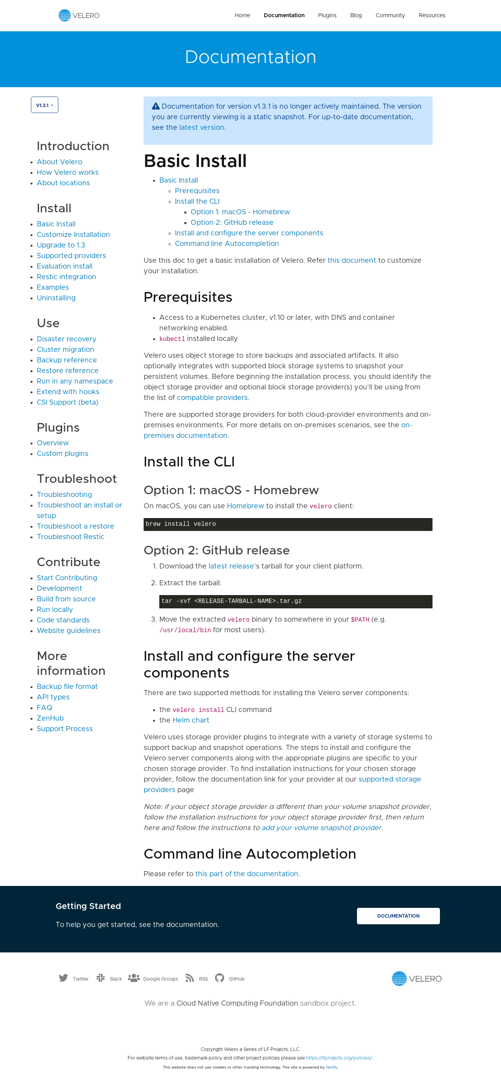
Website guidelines (69, 631)
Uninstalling (56, 298)
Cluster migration (65, 349)
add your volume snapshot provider (321, 828)
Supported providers (71, 256)
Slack (116, 979)
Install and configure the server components (249, 233)
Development (59, 588)
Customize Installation (73, 234)
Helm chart (191, 720)
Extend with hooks (68, 392)
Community (390, 15)
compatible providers (212, 398)
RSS (203, 979)
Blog (356, 15)
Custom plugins (62, 453)
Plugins (327, 15)
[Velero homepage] (79, 15)
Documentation (284, 15)
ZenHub (50, 718)
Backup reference (67, 360)
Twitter (81, 979)
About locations (63, 183)
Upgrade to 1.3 (61, 245)
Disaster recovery (67, 339)
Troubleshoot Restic (71, 537)
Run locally (55, 609)
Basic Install (56, 224)
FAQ (44, 708)
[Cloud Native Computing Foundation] (250, 1024)
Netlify (331, 1067)
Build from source (66, 599)
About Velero (59, 162)
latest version (201, 127)
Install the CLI (197, 201)
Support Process (65, 729)
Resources (432, 15)
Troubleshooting (64, 494)
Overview (53, 443)
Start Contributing (67, 578)
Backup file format (67, 686)
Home (242, 15)
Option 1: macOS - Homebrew (240, 212)
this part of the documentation (246, 874)
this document (352, 260)
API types (53, 697)
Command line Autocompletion (227, 243)
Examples (53, 287)
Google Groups (160, 979)
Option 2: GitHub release (232, 222)
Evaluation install (64, 266)
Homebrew (245, 506)
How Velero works (68, 172)
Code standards (63, 620)
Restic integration (66, 277)
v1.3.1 (43, 105)
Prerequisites (197, 191)
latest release (231, 566)
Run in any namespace (75, 381)
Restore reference (68, 371)
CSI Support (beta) (67, 402)
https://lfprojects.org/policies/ (339, 1058)
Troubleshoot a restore (75, 526)
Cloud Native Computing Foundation (237, 1003)
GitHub (237, 979)
